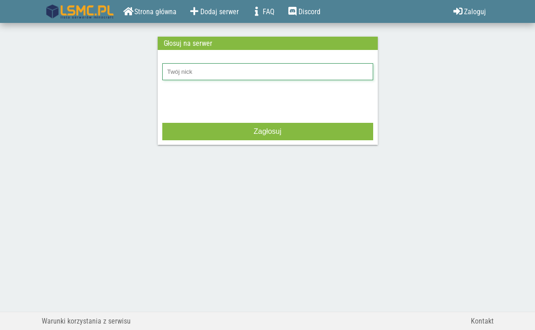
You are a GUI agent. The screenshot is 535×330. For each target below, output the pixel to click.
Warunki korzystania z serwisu (86, 321)
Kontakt (482, 321)
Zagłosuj (267, 131)
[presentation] (232, 103)
